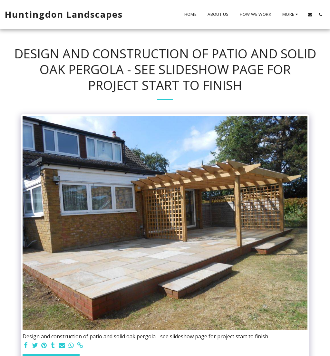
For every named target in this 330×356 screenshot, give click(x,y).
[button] (310, 14)
